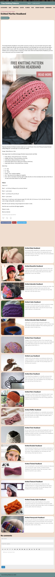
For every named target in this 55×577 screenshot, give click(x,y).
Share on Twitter (22, 222)
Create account (36, 3)
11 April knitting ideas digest (8, 11)
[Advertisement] (27, 32)
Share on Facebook (6, 222)
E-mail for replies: (5, 544)
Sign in (29, 3)
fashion (14, 214)
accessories (5, 214)
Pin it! (14, 222)
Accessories (5, 18)
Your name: (4, 538)
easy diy (10, 214)
